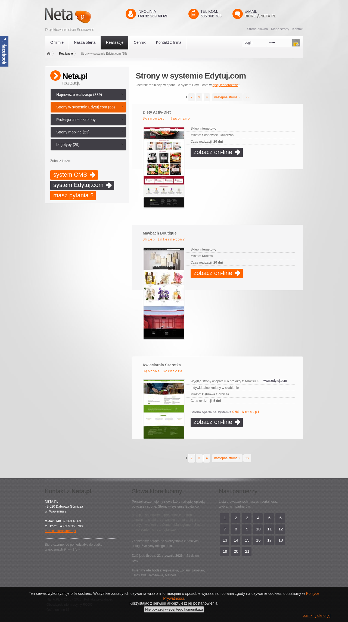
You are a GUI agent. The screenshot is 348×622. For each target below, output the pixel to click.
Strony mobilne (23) (72, 132)
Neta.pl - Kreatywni (76, 15)
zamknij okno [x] (317, 615)
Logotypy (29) (68, 144)
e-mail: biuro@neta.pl (60, 531)
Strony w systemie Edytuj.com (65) (85, 107)
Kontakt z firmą (168, 42)
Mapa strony (280, 29)
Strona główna (257, 29)
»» (247, 97)
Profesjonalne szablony (76, 119)
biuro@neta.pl (260, 16)
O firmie (57, 42)
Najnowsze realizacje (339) (79, 94)
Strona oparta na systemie (225, 412)
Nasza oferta (84, 42)
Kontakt (297, 29)
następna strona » (227, 97)
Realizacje (114, 42)
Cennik (140, 42)
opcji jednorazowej (226, 85)
